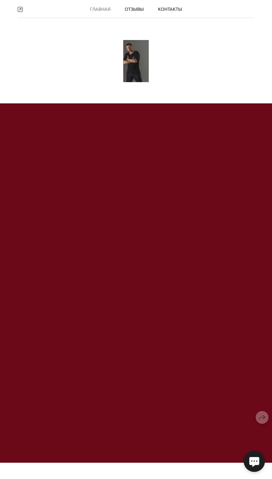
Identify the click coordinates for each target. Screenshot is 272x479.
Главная (100, 8)
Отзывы (134, 8)
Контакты (170, 8)
